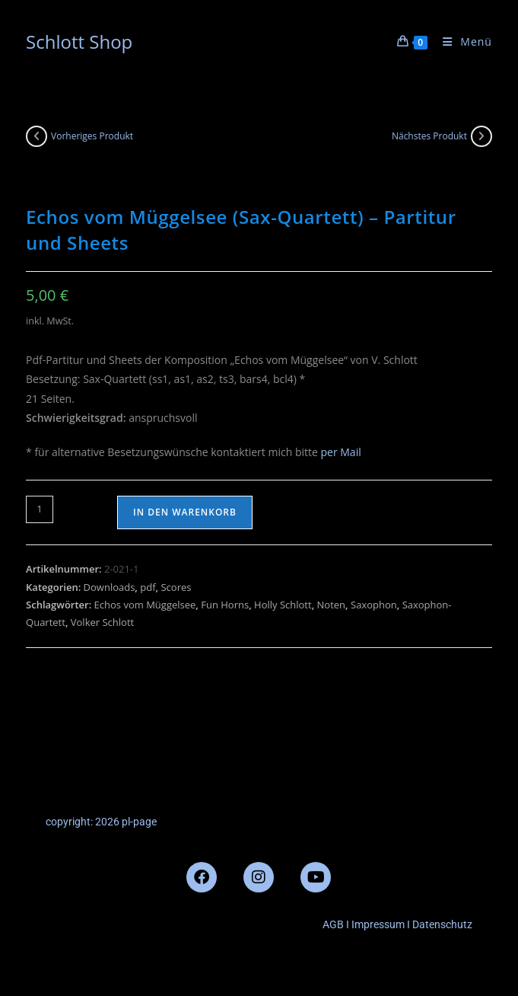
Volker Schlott (102, 622)
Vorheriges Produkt (92, 135)
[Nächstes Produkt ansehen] (481, 136)
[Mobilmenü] (461, 41)
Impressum (377, 924)
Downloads (109, 587)
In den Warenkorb (185, 512)
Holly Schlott (283, 604)
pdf (147, 587)
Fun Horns (225, 604)
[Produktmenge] (39, 509)
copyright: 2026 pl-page (101, 822)
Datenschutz (442, 924)
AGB (333, 924)
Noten (331, 604)
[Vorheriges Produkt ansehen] (36, 136)
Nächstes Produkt (429, 135)
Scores (175, 587)
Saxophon (374, 604)
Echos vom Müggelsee (145, 604)
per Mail (340, 452)
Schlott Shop (79, 41)
